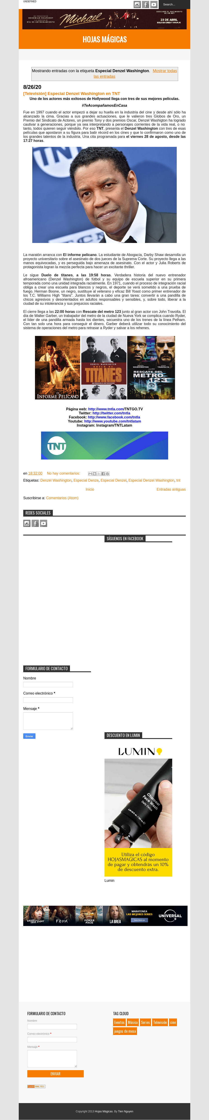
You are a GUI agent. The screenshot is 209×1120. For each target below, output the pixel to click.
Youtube (154, 4)
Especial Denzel (114, 480)
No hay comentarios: (64, 473)
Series (145, 1022)
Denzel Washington (56, 480)
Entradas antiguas (171, 489)
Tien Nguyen (125, 1111)
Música (133, 1022)
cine (173, 1022)
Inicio (90, 489)
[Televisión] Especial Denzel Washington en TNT (71, 93)
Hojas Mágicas (105, 39)
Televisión (160, 1022)
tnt (178, 480)
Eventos (119, 1022)
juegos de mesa (125, 1031)
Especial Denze (86, 480)
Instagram (137, 4)
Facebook (145, 4)
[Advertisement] (57, 566)
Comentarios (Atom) (62, 498)
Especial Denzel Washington (151, 480)
